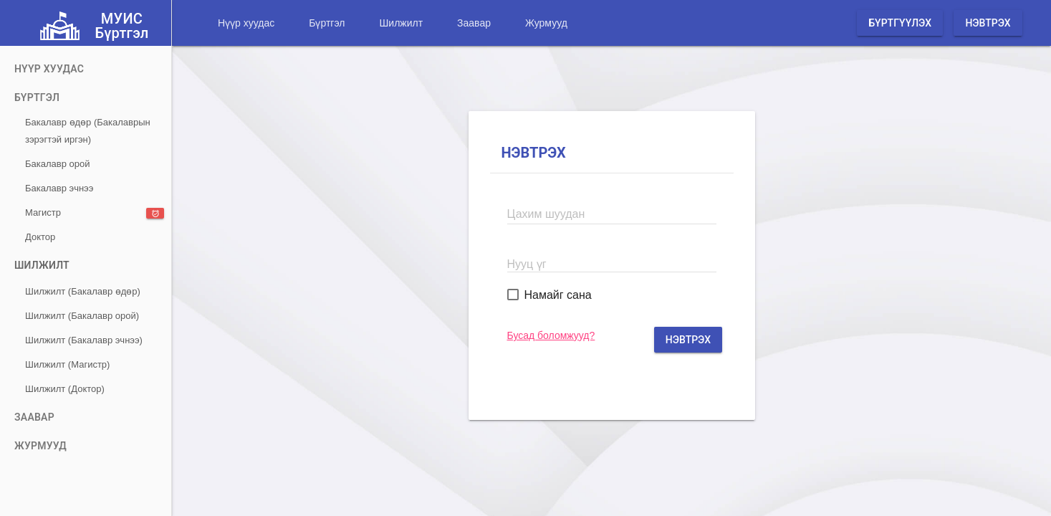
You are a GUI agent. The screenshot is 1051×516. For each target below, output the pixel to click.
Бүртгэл (327, 23)
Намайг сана (558, 295)
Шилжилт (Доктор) (65, 388)
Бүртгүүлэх (899, 23)
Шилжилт (401, 23)
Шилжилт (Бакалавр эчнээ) (84, 340)
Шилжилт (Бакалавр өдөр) (82, 291)
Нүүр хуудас (246, 23)
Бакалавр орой (57, 163)
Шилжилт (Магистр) (67, 364)
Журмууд (546, 23)
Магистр (94, 213)
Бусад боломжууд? (551, 335)
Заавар (474, 23)
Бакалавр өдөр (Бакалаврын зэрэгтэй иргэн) (87, 131)
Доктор (40, 236)
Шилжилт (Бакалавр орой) (82, 315)
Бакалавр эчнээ (59, 188)
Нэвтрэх (987, 23)
